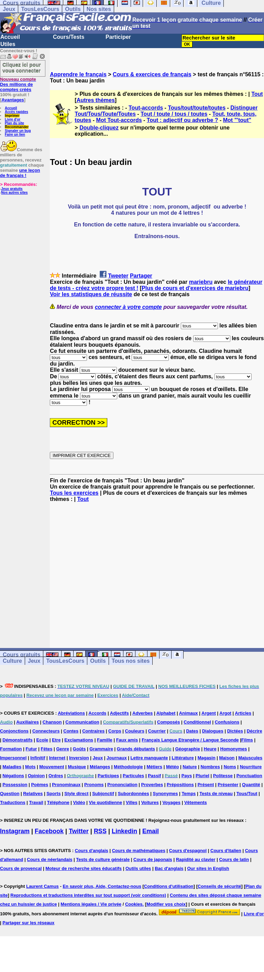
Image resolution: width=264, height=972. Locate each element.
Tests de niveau (216, 793)
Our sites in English (208, 868)
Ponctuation (249, 775)
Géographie (187, 748)
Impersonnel (13, 757)
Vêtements (195, 802)
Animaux (188, 713)
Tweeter (118, 276)
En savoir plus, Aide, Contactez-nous (102, 886)
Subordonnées (133, 793)
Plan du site (14, 123)
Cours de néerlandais (49, 859)
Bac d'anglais (169, 868)
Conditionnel (197, 722)
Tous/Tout (246, 793)
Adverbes (142, 713)
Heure (210, 748)
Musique (77, 766)
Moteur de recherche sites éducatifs (83, 868)
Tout (257, 94)
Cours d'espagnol (188, 850)
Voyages (172, 802)
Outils (72, 9)
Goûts (79, 748)
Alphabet (166, 713)
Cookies (134, 904)
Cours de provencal (21, 868)
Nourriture (251, 766)
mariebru (200, 282)
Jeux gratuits (11, 189)
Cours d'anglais (91, 850)
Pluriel (202, 775)
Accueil (10, 37)
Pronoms (93, 784)
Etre (56, 739)
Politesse (223, 775)
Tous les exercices (74, 493)
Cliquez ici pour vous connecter (21, 67)
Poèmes (39, 784)
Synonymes (165, 793)
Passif (154, 775)
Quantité (251, 784)
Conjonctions (14, 731)
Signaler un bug (18, 131)
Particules (133, 775)
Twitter (79, 831)
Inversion (79, 757)
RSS (100, 831)
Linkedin (124, 831)
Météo (172, 766)
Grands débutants (136, 748)
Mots (30, 766)
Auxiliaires (27, 722)
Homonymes (233, 748)
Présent (206, 784)
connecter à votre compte (128, 307)
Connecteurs (45, 731)
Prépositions (180, 784)
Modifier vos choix (166, 904)
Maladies (11, 766)
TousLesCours (40, 9)
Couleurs (134, 731)
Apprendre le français (78, 74)
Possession (14, 784)
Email (150, 831)
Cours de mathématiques (138, 850)
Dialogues (212, 731)
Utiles (7, 44)
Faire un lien (15, 134)
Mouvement (51, 766)
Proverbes (152, 784)
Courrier (157, 731)
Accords (97, 713)
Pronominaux (66, 784)
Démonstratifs (17, 739)
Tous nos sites (131, 661)
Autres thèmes (96, 100)
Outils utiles (138, 868)
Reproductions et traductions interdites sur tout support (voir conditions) (88, 895)
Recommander (17, 127)
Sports (53, 793)
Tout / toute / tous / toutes (174, 114)
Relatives (33, 793)
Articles (243, 713)
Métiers (154, 766)
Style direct (76, 793)
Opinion (36, 775)
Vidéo (79, 802)
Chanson (52, 722)
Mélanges (100, 766)
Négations (13, 775)
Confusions (227, 722)
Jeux (9, 9)
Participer (118, 37)
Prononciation (122, 784)
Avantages (12, 99)
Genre (62, 748)
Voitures (150, 802)
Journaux (117, 757)
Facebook (49, 831)
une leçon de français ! (20, 173)
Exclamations (78, 739)
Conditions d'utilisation (169, 886)
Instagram (15, 831)
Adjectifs (119, 713)
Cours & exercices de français (152, 74)
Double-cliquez (99, 128)
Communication (82, 722)
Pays (187, 775)
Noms (230, 766)
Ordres (55, 775)
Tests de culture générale (103, 859)
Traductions (12, 802)
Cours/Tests (68, 37)
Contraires (93, 731)
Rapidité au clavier (196, 859)
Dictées (235, 731)
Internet (57, 757)
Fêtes (47, 748)
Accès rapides (16, 112)
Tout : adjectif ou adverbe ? (182, 120)
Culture (12, 661)
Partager (141, 276)
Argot (225, 713)
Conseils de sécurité (219, 886)
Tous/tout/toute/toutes (197, 108)
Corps (114, 731)
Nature (190, 766)
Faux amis (127, 739)
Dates (192, 731)
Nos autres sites (14, 192)
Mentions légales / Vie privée (90, 904)
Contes (70, 731)
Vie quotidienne (105, 802)
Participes (108, 775)
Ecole (42, 739)
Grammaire (101, 748)
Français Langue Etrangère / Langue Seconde (190, 739)
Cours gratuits (21, 655)
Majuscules (250, 757)
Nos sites (99, 9)
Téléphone (58, 802)
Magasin (207, 757)
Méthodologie (128, 766)
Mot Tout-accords (119, 120)
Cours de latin (234, 859)
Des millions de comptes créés (18, 84)
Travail (36, 802)
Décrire (254, 731)
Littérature (183, 757)
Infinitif (37, 757)
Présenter (228, 784)
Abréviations (71, 713)
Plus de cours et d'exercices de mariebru (195, 288)
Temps (189, 793)
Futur (31, 748)
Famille (104, 739)
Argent (208, 713)
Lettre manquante (149, 757)
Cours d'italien (225, 850)
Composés (168, 722)
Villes (132, 802)
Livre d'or (12, 119)
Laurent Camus (42, 886)
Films (247, 739)
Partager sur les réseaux (28, 922)
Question (9, 793)
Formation (11, 748)
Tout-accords (146, 108)
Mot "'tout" (237, 120)
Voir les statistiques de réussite (91, 294)
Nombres (210, 766)
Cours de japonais (152, 859)
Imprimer (12, 116)
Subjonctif (103, 793)
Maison (227, 757)
